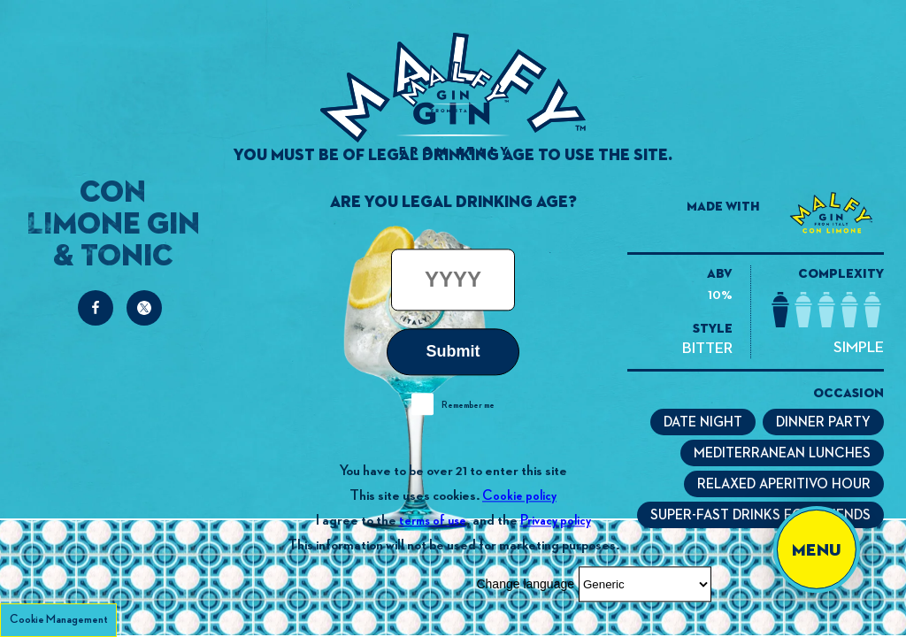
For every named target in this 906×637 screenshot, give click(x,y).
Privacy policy (555, 520)
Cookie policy (519, 495)
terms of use (432, 520)
